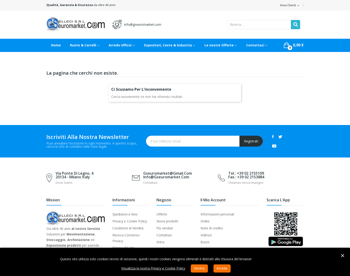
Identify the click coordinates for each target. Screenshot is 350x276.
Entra (160, 242)
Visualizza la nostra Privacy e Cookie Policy (153, 268)
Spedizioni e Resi (124, 214)
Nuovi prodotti (167, 221)
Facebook (273, 136)
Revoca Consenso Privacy (126, 238)
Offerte (161, 214)
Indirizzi (206, 235)
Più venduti (164, 228)
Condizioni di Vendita (127, 228)
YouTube (274, 146)
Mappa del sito (123, 248)
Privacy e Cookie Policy (129, 221)
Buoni (204, 242)
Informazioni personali (217, 214)
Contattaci (164, 235)
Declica (199, 268)
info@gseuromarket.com (142, 24)
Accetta (222, 268)
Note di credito (211, 228)
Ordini (204, 221)
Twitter (280, 136)
